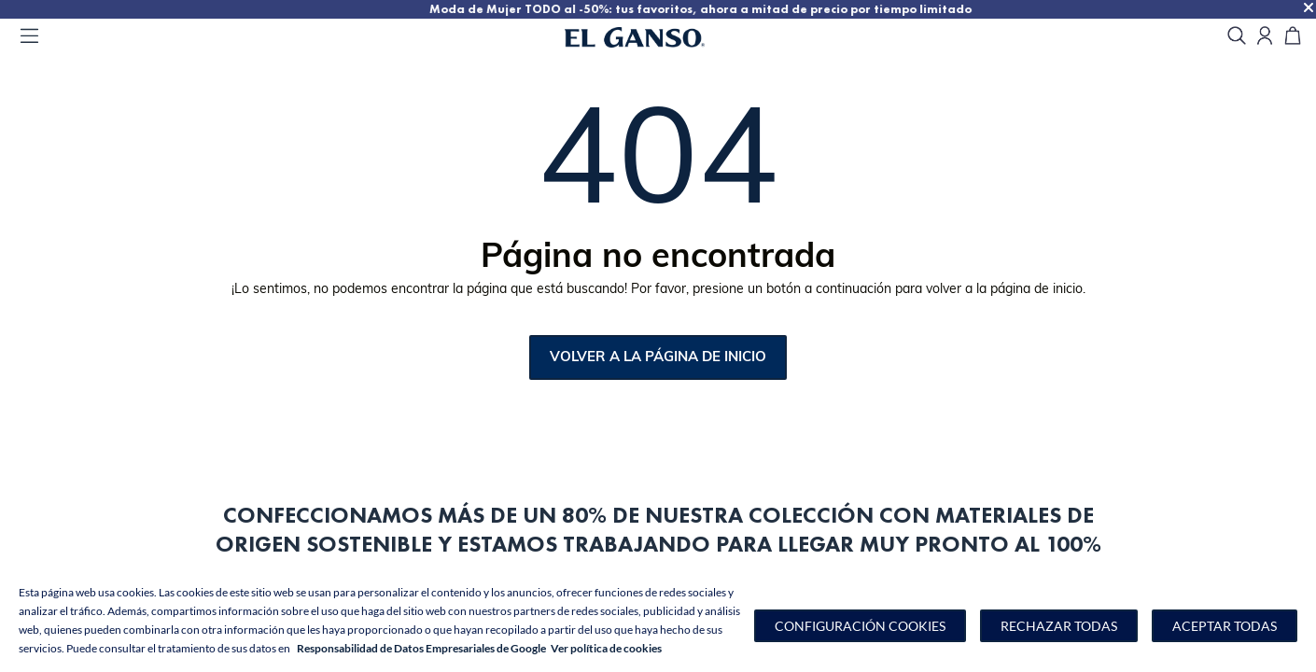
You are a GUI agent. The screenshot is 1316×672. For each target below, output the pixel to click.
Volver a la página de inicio (658, 358)
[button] (860, 625)
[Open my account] (1264, 37)
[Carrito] (1292, 37)
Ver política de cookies (606, 648)
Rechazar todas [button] (1059, 626)
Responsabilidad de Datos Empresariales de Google (421, 648)
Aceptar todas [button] (1224, 626)
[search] (1236, 37)
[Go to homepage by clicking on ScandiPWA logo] (658, 37)
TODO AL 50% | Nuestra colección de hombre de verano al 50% (204, 9)
